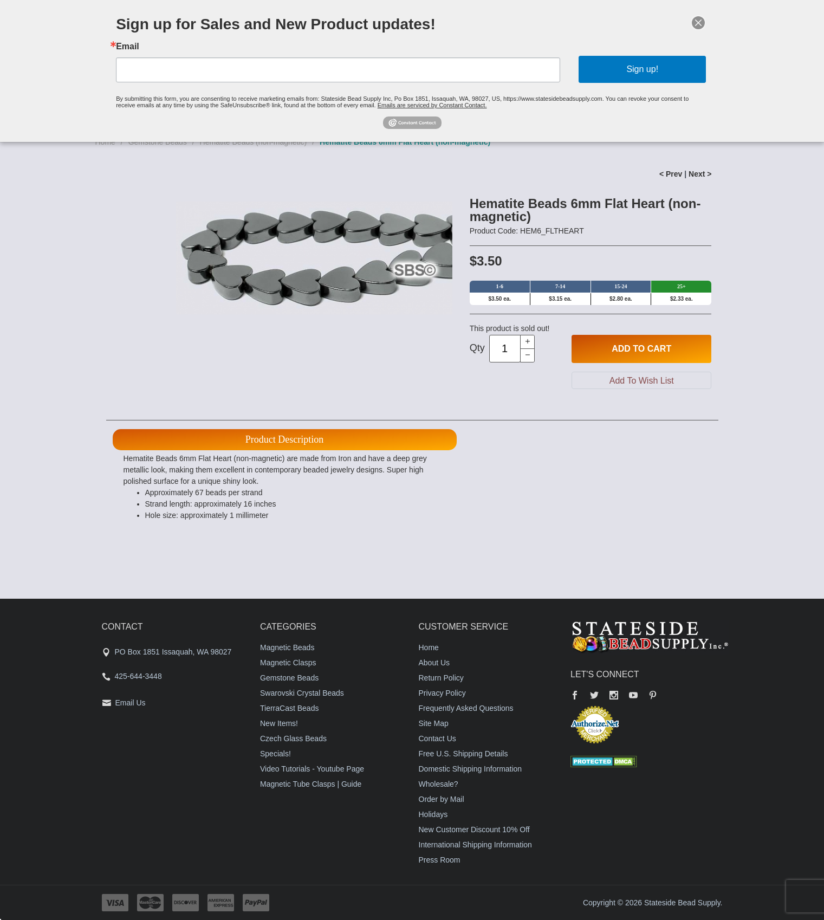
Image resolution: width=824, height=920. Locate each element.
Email (127, 46)
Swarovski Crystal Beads (302, 693)
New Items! (279, 723)
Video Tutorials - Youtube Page (312, 768)
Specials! (275, 753)
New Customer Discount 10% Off (474, 829)
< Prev (670, 174)
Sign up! (642, 69)
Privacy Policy (442, 693)
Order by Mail (441, 799)
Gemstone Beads (289, 677)
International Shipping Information (475, 844)
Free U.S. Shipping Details (463, 753)
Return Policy (441, 677)
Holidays (433, 814)
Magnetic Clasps (288, 662)
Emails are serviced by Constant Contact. (432, 105)
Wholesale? (438, 784)
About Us (434, 662)
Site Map (434, 723)
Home (429, 647)
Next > (700, 174)
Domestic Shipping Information (470, 768)
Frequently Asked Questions (466, 708)
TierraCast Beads (289, 708)
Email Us (130, 702)
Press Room (439, 860)
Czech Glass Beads (293, 738)
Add (641, 349)
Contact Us (437, 738)
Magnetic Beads (287, 647)
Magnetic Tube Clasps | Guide (310, 784)
